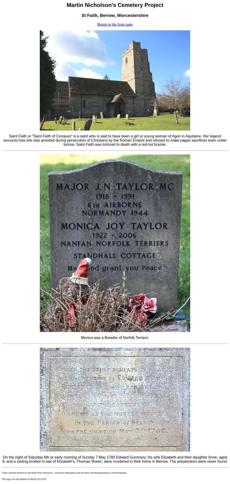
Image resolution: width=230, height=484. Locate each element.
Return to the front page (115, 24)
